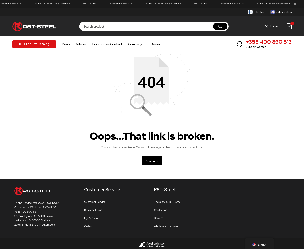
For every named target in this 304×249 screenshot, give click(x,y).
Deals (66, 44)
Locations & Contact (107, 44)
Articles (81, 44)
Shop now (152, 161)
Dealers (156, 44)
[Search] (220, 26)
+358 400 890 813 (269, 42)
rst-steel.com (285, 12)
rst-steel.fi (260, 12)
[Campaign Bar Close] (297, 4)
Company (135, 44)
